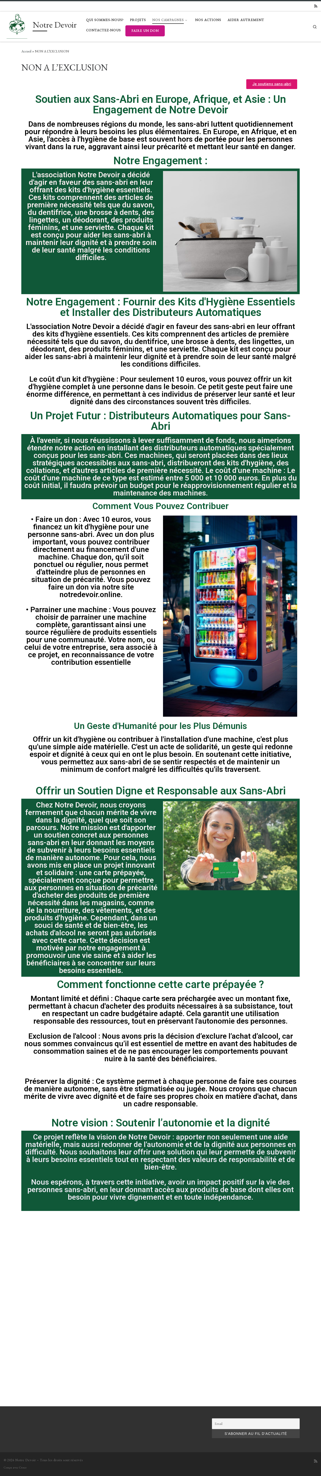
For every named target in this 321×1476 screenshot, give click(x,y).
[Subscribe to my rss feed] (315, 6)
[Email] (256, 1254)
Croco (23, 1298)
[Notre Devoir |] (17, 25)
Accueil (26, 51)
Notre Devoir (25, 1291)
